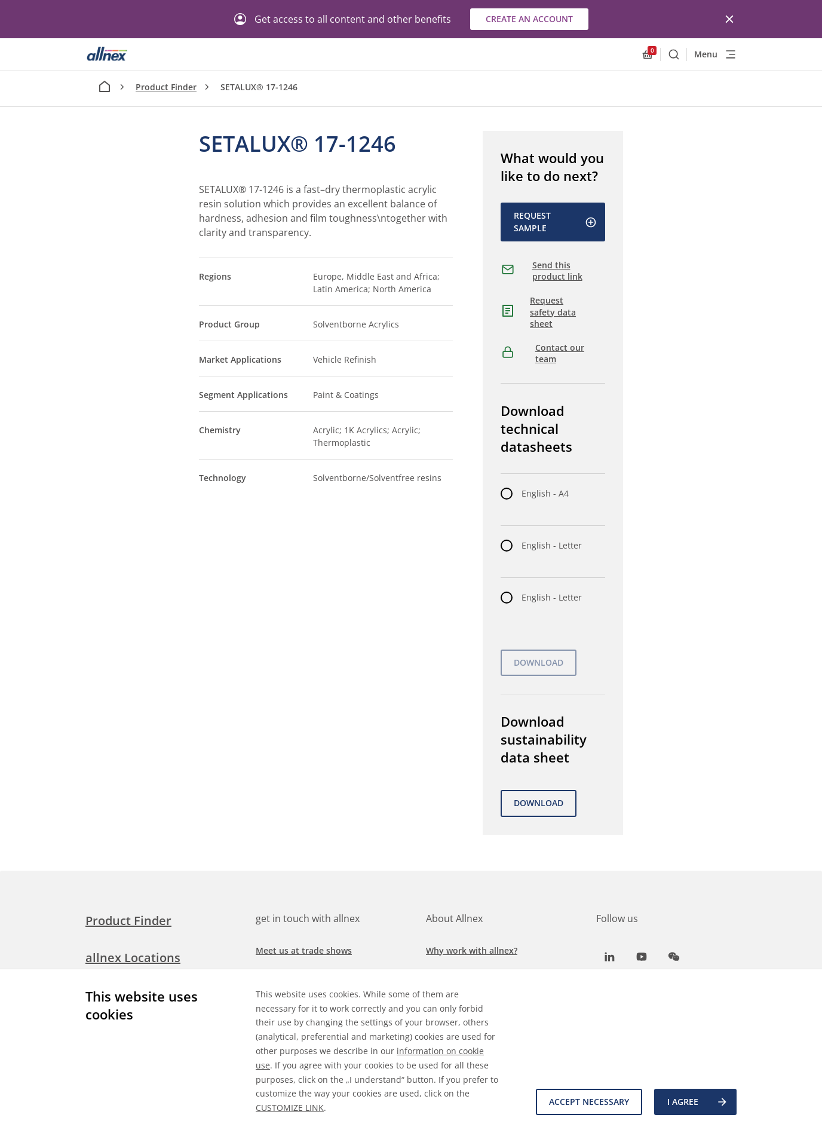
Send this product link (557, 271)
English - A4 (545, 493)
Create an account (529, 19)
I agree (697, 1102)
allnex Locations (132, 958)
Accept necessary (589, 1101)
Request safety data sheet (553, 312)
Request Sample (555, 221)
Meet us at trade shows (304, 950)
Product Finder (166, 87)
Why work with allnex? (471, 950)
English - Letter (552, 545)
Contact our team (559, 353)
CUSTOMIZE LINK (290, 1107)
